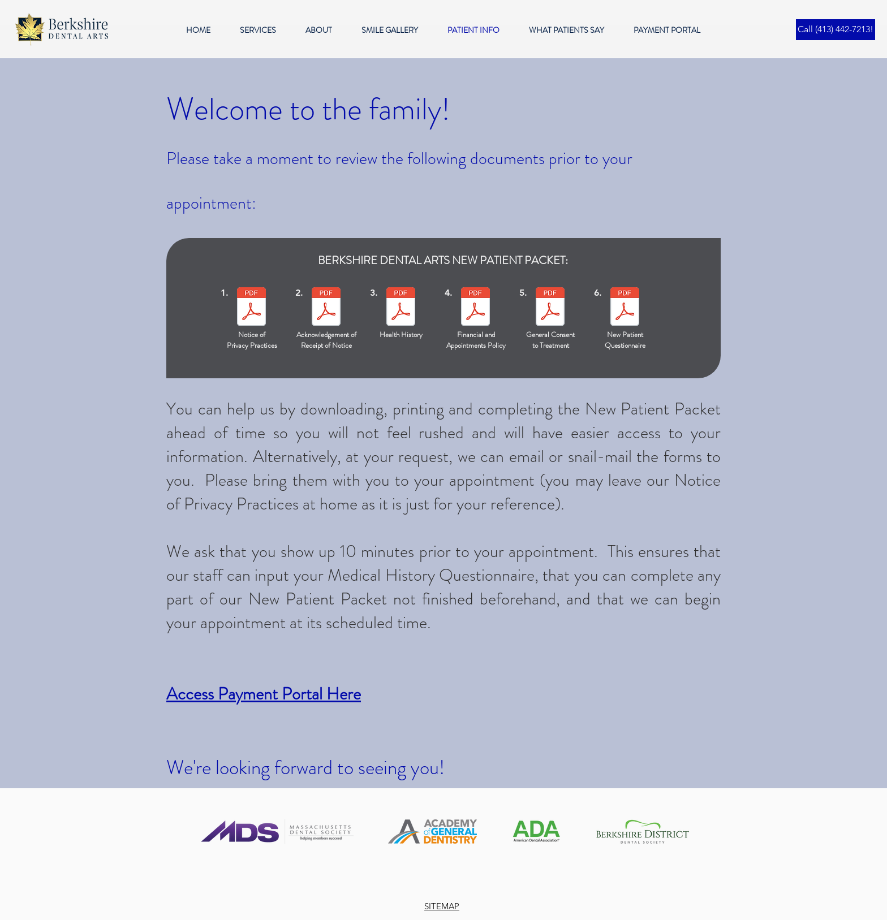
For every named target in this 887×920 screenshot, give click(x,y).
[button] (264, 30)
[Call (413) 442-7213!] (835, 29)
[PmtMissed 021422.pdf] (475, 308)
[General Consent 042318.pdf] (550, 308)
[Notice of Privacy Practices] (251, 308)
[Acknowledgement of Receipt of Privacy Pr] (326, 308)
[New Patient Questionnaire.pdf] (625, 308)
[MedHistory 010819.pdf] (401, 308)
